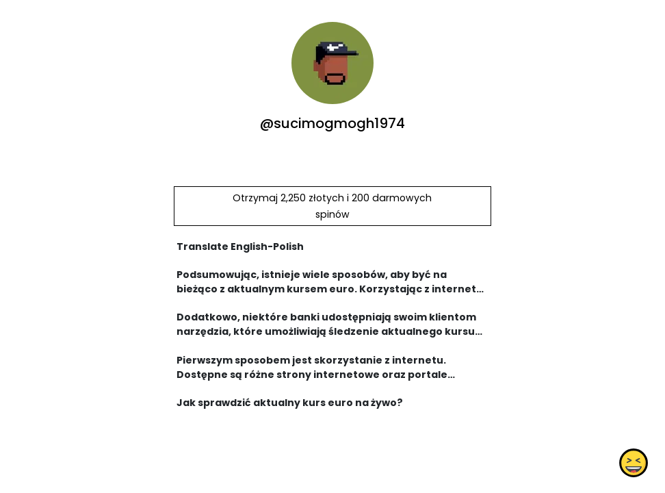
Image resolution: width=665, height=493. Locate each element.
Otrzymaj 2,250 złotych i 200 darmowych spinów (332, 206)
